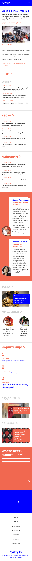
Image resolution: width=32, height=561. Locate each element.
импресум (16, 543)
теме (16, 522)
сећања (16, 535)
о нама (16, 539)
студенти (16, 530)
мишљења (16, 526)
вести (16, 517)
